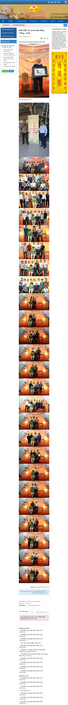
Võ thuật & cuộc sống (8, 33)
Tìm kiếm (60, 21)
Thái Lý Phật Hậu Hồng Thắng (7, 50)
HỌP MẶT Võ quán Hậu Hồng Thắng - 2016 (32, 682)
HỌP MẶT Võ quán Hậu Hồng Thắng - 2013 (32, 701)
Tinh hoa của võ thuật (8, 36)
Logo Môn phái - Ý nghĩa (59, 29)
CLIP (22, 690)
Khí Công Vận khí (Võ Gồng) (8, 63)
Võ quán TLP (33, 21)
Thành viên (43, 21)
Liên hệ (52, 21)
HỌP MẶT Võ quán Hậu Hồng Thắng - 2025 (32, 666)
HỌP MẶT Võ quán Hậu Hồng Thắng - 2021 (32, 638)
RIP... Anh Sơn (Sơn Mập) (27, 643)
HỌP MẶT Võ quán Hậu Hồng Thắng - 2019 (32, 630)
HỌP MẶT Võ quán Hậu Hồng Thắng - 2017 (32, 678)
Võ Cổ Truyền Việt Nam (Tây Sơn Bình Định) (8, 58)
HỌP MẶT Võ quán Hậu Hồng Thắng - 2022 (32, 645)
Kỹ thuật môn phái (21, 21)
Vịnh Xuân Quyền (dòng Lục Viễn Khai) (8, 54)
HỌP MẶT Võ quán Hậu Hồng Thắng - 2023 (32, 658)
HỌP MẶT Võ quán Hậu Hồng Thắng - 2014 (32, 697)
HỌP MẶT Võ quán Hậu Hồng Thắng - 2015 (32, 693)
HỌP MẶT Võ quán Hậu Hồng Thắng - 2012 (32, 686)
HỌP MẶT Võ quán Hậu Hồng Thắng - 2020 (32, 634)
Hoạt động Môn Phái (7, 29)
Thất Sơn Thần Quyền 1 (8, 67)
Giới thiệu (10, 21)
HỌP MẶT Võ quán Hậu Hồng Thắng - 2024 (32, 662)
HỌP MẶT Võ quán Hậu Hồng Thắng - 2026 (32, 670)
